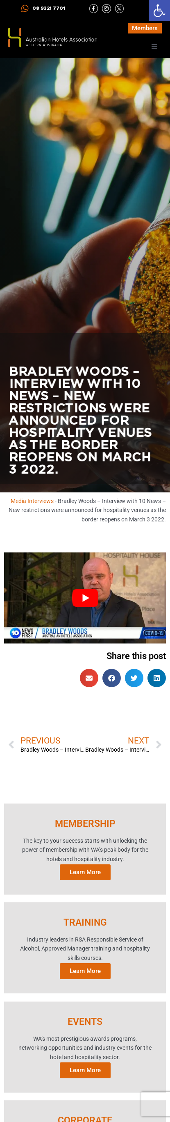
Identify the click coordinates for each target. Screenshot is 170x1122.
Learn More (85, 871)
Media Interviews (32, 501)
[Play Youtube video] (85, 598)
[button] (159, 10)
